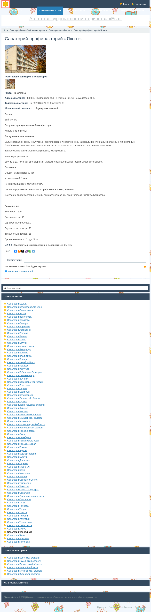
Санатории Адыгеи (17, 450)
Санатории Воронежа (18, 326)
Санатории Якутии (17, 476)
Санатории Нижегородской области (26, 424)
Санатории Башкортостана (21, 453)
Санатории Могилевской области (24, 570)
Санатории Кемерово (18, 385)
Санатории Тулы (16, 502)
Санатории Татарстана (19, 483)
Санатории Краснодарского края (24, 307)
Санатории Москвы (17, 411)
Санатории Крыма (16, 303)
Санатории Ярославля (19, 541)
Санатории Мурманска (19, 421)
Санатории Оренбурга (19, 437)
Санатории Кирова (17, 388)
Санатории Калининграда (20, 375)
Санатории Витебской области (23, 574)
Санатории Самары (17, 323)
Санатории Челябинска (19, 532)
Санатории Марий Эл (18, 466)
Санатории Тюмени (17, 515)
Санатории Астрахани (19, 329)
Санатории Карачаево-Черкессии (25, 382)
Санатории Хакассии (18, 486)
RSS (145, 267)
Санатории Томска (17, 512)
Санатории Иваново (17, 365)
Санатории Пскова (17, 447)
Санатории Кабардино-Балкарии (24, 372)
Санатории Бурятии (17, 457)
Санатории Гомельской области (24, 561)
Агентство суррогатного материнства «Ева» (75, 18)
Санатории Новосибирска (20, 431)
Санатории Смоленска (19, 499)
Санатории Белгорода (19, 349)
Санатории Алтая (16, 313)
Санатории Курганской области (23, 398)
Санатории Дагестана (18, 460)
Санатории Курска (17, 401)
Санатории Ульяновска (19, 522)
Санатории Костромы (18, 391)
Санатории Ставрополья (20, 310)
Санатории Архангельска (20, 346)
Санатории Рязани (17, 336)
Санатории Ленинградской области (26, 404)
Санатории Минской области (22, 567)
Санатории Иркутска (18, 369)
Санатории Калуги (17, 343)
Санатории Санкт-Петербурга (23, 489)
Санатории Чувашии (18, 538)
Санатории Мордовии (18, 473)
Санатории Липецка (17, 408)
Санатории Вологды (17, 359)
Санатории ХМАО (16, 528)
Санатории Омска (16, 434)
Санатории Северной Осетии (22, 479)
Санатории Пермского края (21, 444)
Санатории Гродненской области (24, 564)
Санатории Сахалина (18, 493)
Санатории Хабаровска (19, 525)
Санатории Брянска (17, 352)
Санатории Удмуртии (18, 519)
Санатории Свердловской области (25, 496)
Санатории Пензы (16, 339)
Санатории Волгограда (19, 316)
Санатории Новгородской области (25, 427)
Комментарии (14, 260)
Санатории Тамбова (18, 506)
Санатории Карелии (17, 463)
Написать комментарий (20, 271)
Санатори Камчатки (17, 378)
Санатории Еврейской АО (21, 362)
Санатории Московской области (24, 414)
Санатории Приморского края (23, 440)
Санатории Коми (16, 470)
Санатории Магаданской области (24, 418)
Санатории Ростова (17, 333)
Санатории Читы (16, 535)
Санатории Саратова (18, 320)
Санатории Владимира (19, 356)
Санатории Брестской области (23, 557)
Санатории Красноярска (20, 395)
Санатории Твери (16, 509)
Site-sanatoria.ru (11, 597)
